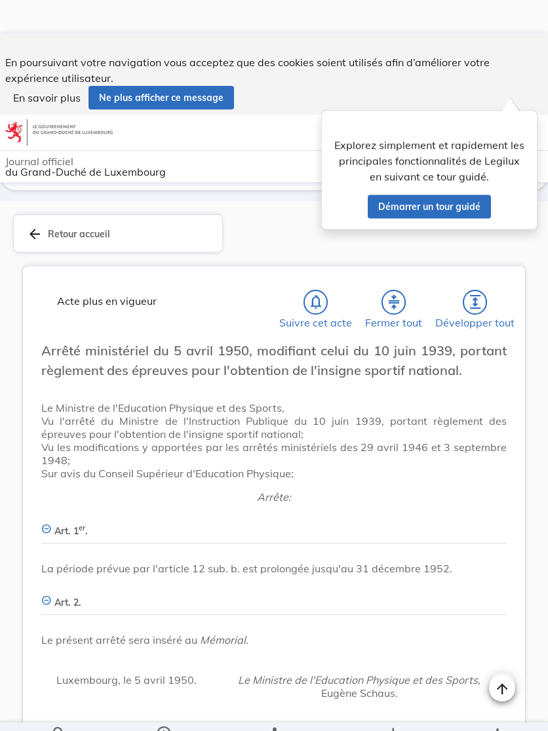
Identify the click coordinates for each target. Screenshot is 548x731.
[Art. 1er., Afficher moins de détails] (274, 493)
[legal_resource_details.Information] (163, 710)
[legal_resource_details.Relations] (273, 710)
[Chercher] (59, 710)
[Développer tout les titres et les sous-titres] (475, 271)
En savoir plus (47, 64)
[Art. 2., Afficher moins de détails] (274, 564)
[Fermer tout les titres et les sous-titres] (394, 271)
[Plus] (497, 710)
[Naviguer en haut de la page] (502, 655)
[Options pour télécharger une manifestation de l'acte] (392, 710)
